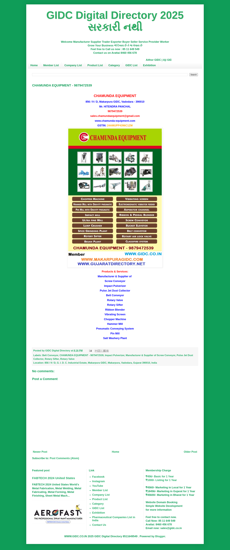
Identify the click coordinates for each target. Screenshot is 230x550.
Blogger (160, 536)
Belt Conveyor (50, 355)
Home (34, 65)
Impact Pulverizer (114, 355)
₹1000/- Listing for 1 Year (161, 480)
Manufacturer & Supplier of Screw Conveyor (150, 355)
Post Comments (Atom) (64, 458)
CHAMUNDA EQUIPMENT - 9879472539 (82, 355)
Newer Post (40, 451)
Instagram (98, 481)
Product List (95, 65)
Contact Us (99, 524)
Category (114, 65)
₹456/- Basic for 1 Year (160, 476)
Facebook (98, 476)
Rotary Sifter (52, 359)
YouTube (97, 485)
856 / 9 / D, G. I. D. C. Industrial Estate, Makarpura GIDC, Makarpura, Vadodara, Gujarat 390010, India (101, 362)
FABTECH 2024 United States (53, 478)
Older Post (190, 451)
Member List (51, 65)
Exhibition (149, 65)
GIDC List (131, 65)
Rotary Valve (67, 359)
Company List (73, 65)
